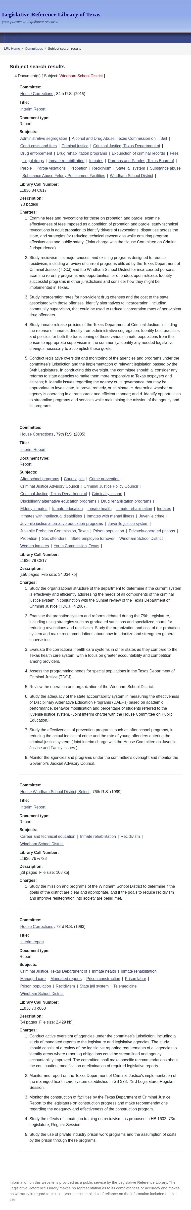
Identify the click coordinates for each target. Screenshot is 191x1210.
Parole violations (51, 168)
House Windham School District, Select (54, 792)
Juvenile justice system (128, 523)
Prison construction (103, 979)
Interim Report (32, 109)
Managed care (33, 979)
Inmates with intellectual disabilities (51, 516)
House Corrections (36, 94)
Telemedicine (125, 986)
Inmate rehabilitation (66, 161)
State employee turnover (92, 538)
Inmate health (100, 509)
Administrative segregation (43, 138)
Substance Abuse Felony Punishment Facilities (63, 176)
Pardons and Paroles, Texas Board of (141, 161)
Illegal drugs (33, 161)
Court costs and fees (38, 146)
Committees (34, 48)
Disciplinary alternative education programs (58, 501)
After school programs (39, 479)
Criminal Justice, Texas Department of (126, 146)
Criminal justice (74, 146)
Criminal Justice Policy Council (111, 486)
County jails (74, 479)
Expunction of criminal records (138, 153)
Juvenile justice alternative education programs (61, 523)
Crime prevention (104, 479)
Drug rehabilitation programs (82, 153)
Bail (163, 138)
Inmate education (67, 509)
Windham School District (131, 176)
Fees (174, 153)
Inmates (96, 161)
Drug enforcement (36, 153)
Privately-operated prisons (152, 531)
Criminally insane (107, 494)
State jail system (130, 168)
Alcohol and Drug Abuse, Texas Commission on (114, 138)
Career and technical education (47, 836)
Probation (79, 168)
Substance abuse (165, 168)
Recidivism (101, 168)
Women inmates (34, 546)
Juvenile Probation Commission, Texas (54, 531)
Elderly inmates (33, 509)
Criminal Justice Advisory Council (49, 486)
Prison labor (135, 979)
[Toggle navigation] (11, 38)
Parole (26, 168)
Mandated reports (66, 979)
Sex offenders (54, 538)
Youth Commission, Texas (76, 546)
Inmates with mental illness (110, 516)
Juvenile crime (151, 516)
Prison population (108, 531)
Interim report (32, 942)
